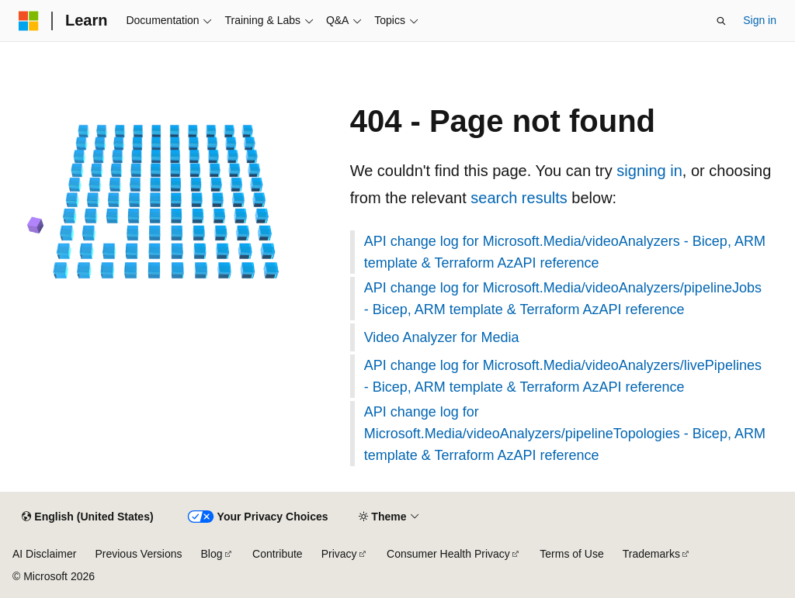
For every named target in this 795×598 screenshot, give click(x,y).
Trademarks (651, 554)
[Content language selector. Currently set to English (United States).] (87, 517)
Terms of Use (571, 554)
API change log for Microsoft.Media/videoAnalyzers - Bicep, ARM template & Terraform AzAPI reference (564, 252)
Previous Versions (138, 554)
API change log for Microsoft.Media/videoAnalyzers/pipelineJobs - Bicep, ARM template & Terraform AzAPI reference (563, 298)
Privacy (339, 554)
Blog (212, 554)
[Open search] (721, 21)
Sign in (759, 20)
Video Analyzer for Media (441, 337)
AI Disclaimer (44, 554)
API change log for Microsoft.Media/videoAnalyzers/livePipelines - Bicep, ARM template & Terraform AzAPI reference (563, 376)
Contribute (277, 554)
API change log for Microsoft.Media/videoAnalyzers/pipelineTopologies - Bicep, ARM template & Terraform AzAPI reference (564, 433)
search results (519, 197)
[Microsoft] (29, 21)
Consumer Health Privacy (448, 554)
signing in (649, 170)
